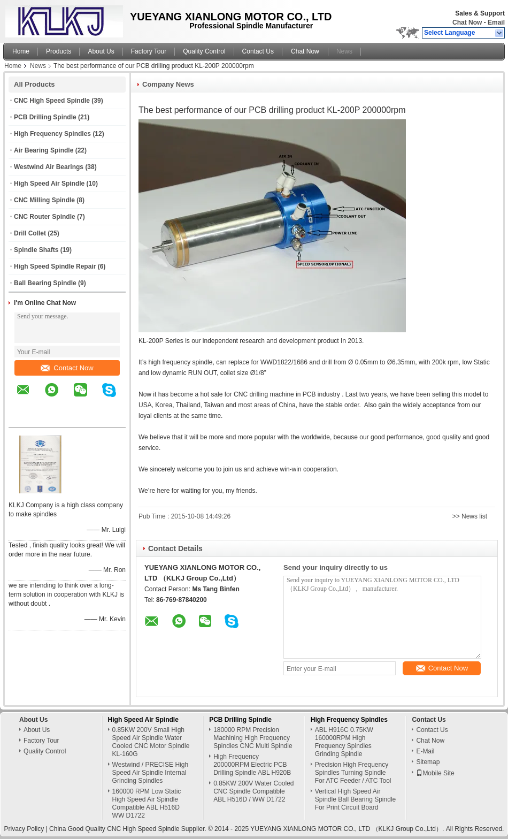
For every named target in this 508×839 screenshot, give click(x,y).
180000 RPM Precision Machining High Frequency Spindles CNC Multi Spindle (252, 738)
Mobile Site (435, 773)
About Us (101, 51)
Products (58, 51)
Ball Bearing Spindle (45, 283)
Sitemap (428, 762)
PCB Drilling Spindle (45, 117)
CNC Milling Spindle (44, 200)
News (344, 51)
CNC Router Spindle (44, 216)
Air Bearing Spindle (43, 150)
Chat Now (467, 22)
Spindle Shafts (36, 250)
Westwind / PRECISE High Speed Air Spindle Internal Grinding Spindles (150, 772)
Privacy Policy (24, 829)
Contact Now (67, 368)
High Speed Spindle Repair (55, 266)
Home (20, 51)
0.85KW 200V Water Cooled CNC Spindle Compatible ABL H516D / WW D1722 (253, 791)
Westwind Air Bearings (48, 167)
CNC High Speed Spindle (52, 100)
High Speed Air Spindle (49, 183)
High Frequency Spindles (52, 134)
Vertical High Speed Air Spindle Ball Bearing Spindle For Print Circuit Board (355, 799)
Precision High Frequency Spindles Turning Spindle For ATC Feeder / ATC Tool (353, 772)
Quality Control (204, 51)
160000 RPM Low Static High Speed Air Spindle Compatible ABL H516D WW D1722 (146, 803)
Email (496, 22)
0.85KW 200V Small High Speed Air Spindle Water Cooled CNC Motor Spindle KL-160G (151, 742)
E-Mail (425, 751)
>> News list (469, 516)
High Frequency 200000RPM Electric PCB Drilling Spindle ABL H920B (252, 764)
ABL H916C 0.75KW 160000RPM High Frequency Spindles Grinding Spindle (344, 742)
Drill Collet (30, 233)
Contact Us (258, 51)
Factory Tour (148, 51)
